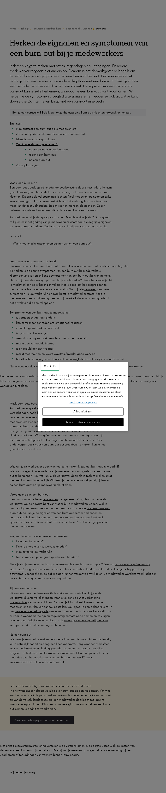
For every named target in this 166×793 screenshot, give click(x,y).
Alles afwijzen (83, 411)
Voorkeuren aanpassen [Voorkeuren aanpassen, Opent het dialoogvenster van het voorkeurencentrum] (83, 402)
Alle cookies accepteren (83, 422)
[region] (83, 396)
